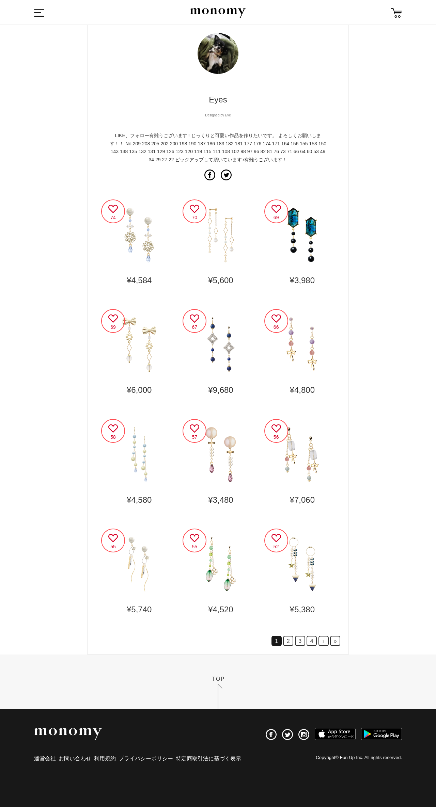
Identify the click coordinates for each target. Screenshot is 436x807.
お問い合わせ (75, 758)
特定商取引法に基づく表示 (208, 758)
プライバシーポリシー (146, 758)
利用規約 (105, 758)
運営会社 (45, 758)
